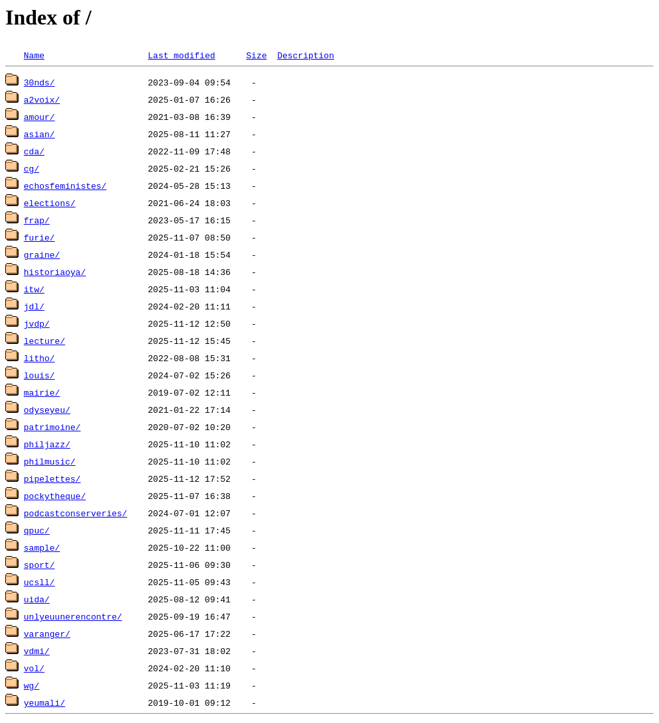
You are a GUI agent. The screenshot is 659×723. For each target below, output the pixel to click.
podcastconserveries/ (75, 513)
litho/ (39, 358)
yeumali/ (44, 702)
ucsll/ (39, 582)
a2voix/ (42, 99)
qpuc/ (37, 530)
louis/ (39, 375)
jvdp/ (37, 323)
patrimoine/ (52, 427)
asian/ (39, 134)
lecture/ (44, 341)
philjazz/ (47, 444)
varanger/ (47, 634)
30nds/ (39, 82)
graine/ (42, 254)
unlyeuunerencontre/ (73, 616)
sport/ (39, 565)
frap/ (37, 220)
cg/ (31, 168)
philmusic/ (50, 461)
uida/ (37, 599)
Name (34, 55)
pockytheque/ (55, 496)
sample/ (42, 547)
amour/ (39, 117)
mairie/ (42, 392)
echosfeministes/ (65, 186)
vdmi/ (37, 651)
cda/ (34, 151)
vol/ (34, 668)
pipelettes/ (52, 478)
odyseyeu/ (47, 410)
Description (305, 55)
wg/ (31, 685)
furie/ (39, 237)
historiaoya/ (55, 272)
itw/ (34, 289)
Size (256, 55)
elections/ (50, 203)
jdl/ (34, 306)
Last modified (181, 55)
